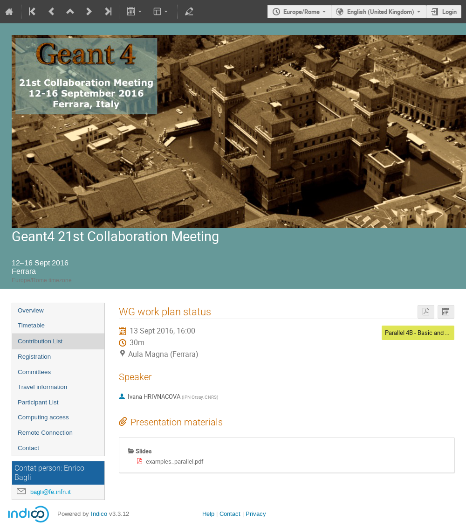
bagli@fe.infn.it (50, 492)
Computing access (43, 417)
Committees (34, 371)
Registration (34, 356)
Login (449, 11)
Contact (28, 448)
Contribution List (40, 341)
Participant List (38, 402)
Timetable (31, 325)
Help (208, 514)
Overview (31, 310)
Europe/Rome (301, 11)
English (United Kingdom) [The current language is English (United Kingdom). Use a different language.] (380, 11)
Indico (99, 514)
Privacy (256, 514)
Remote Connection (45, 432)
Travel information (42, 386)
